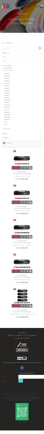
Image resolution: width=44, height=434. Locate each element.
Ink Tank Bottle (8, 68)
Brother (6, 53)
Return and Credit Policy (20, 400)
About (3, 376)
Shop (2, 373)
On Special (8, 143)
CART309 (7, 78)
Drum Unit (7, 128)
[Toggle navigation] (41, 6)
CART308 (7, 76)
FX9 (6, 124)
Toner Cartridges (8, 70)
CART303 (7, 73)
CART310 (7, 81)
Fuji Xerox (6, 137)
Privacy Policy (15, 398)
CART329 (7, 105)
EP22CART (7, 114)
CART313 (7, 88)
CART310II (7, 83)
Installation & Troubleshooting (27, 398)
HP (5, 57)
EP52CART (7, 119)
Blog (2, 379)
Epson (5, 133)
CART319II (7, 100)
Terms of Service (7, 398)
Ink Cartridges (8, 65)
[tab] (22, 53)
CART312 (7, 85)
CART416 (7, 110)
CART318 (7, 95)
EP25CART (7, 117)
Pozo (25, 421)
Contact (3, 382)
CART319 (7, 98)
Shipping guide (31, 400)
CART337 (7, 107)
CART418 (7, 112)
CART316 (7, 93)
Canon (5, 61)
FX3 (5, 122)
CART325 (7, 102)
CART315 (7, 90)
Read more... (22, 350)
